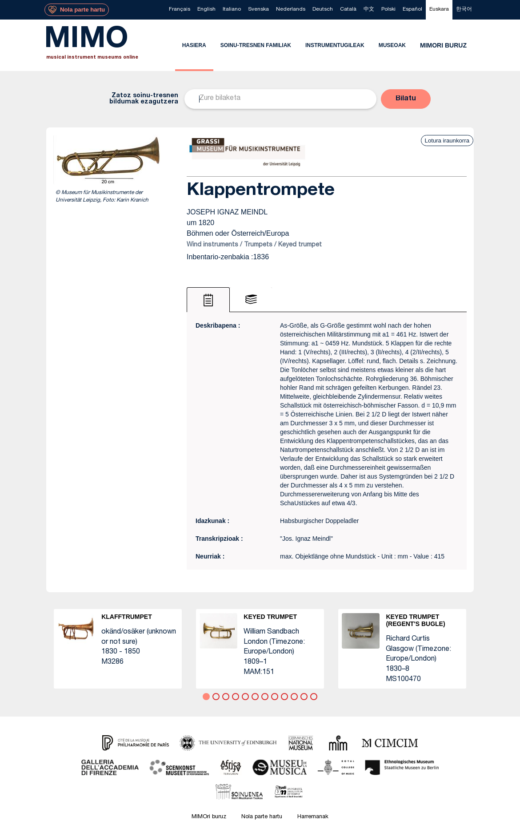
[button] (406, 99)
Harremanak (312, 817)
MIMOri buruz (209, 817)
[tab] (208, 299)
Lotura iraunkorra (447, 140)
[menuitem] (179, 10)
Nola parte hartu (261, 817)
